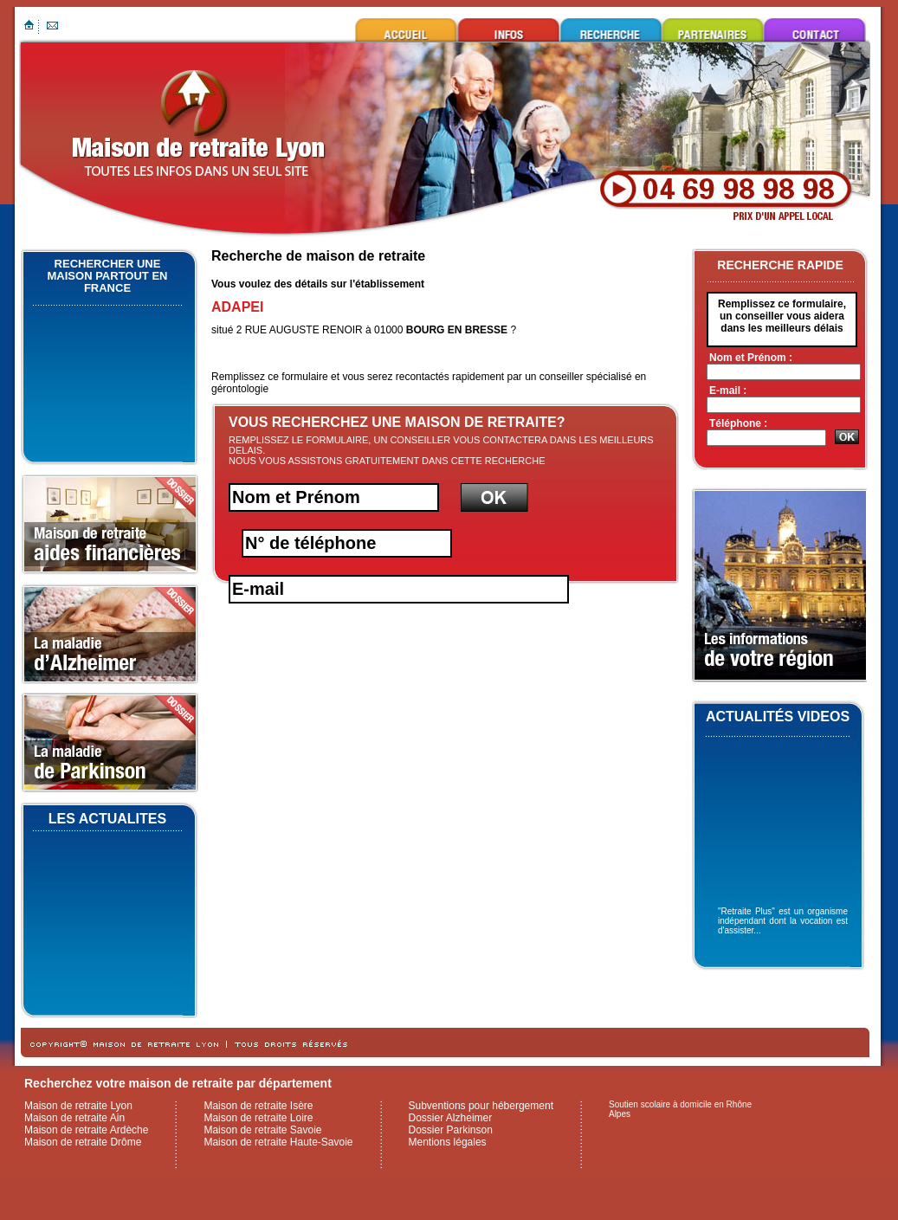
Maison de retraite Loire (258, 1118)
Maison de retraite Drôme (82, 1142)
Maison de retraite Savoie (262, 1130)
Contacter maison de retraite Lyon (815, 30)
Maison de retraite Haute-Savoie (278, 1142)
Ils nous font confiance (713, 30)
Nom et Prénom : (750, 358)
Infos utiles (508, 30)
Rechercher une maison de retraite (610, 30)
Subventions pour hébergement (481, 1106)
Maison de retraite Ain (74, 1118)
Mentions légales (448, 1142)
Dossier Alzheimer (451, 1118)
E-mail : (727, 390)
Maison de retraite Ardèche (86, 1130)
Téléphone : (738, 423)
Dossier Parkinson (451, 1130)
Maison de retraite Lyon (406, 30)
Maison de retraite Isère (258, 1106)
